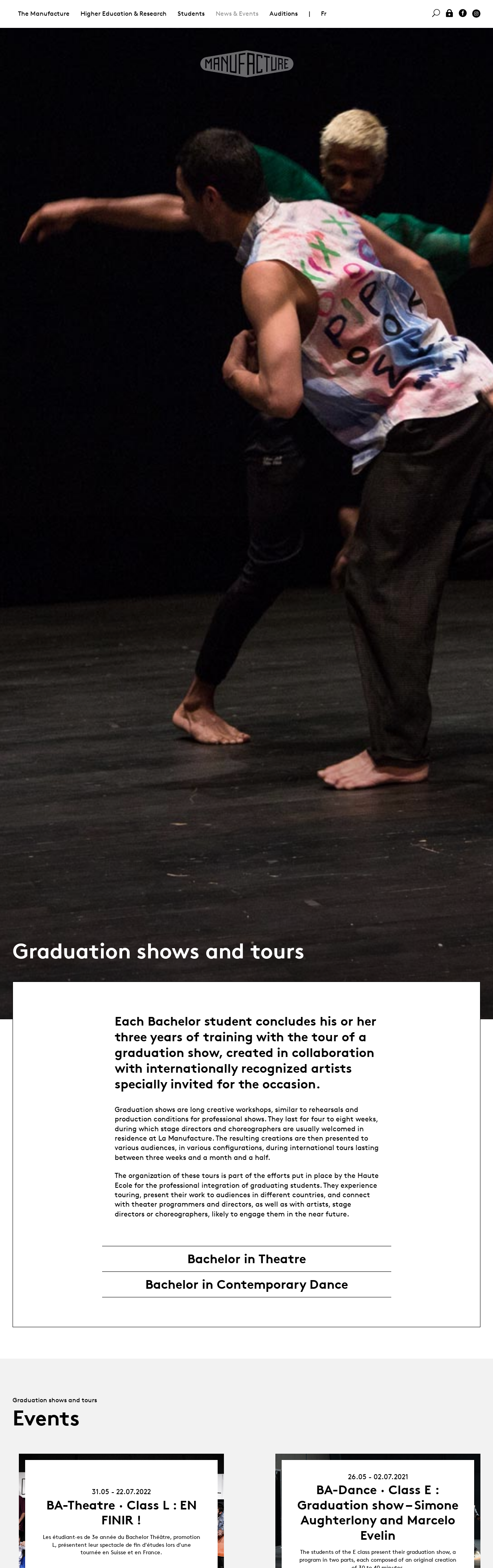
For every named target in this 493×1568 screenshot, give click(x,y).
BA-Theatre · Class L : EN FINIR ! (121, 1513)
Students (191, 13)
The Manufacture (44, 13)
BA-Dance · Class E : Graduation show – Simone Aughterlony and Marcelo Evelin (377, 1512)
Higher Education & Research (124, 13)
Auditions (283, 13)
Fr (323, 13)
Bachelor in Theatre (246, 1258)
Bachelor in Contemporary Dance (246, 1284)
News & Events (237, 13)
